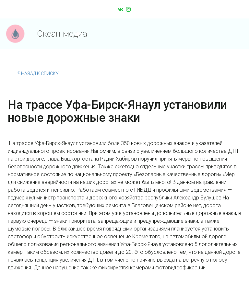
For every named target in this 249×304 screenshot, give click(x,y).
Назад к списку (38, 72)
